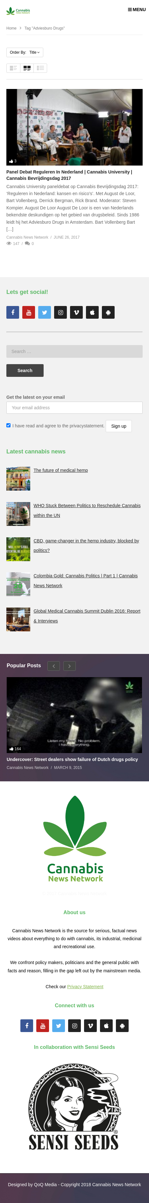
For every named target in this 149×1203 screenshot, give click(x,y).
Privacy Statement (85, 986)
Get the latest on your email (35, 397)
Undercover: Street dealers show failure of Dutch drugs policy (72, 759)
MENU (137, 9)
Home (11, 28)
